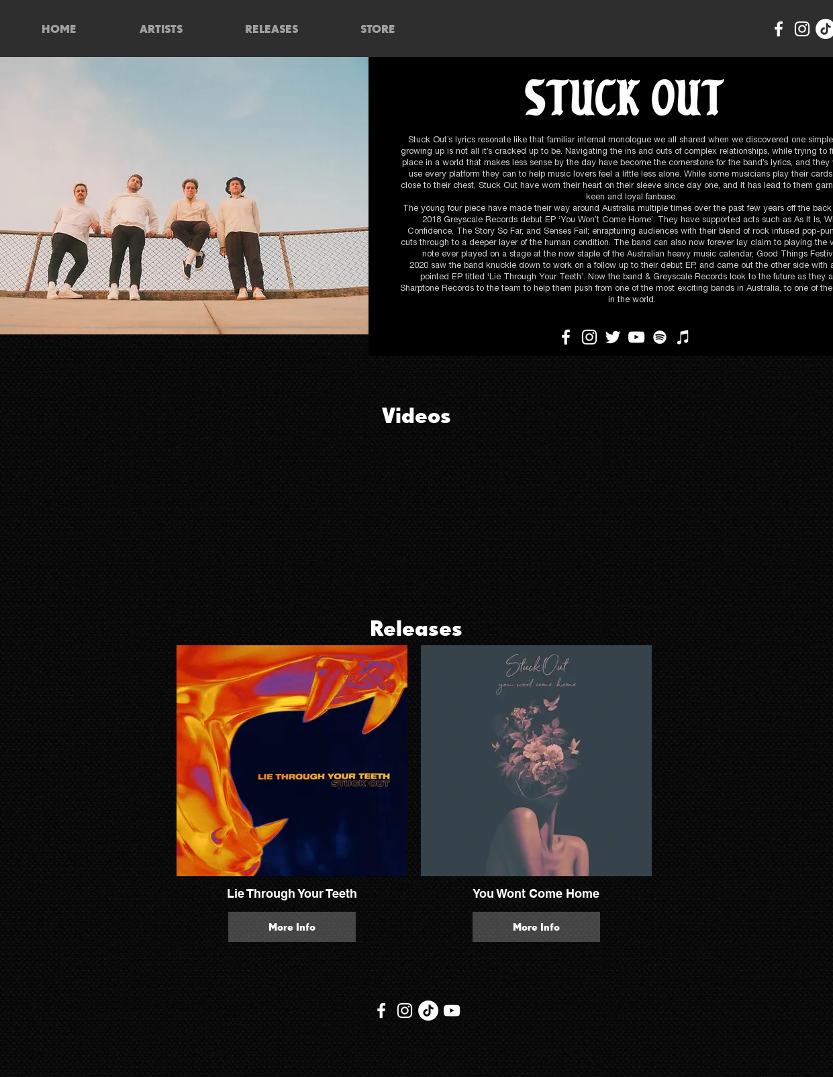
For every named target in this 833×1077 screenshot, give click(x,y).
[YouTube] (636, 337)
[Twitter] (613, 337)
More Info (291, 927)
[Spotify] (660, 337)
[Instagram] (802, 29)
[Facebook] (779, 29)
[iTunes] (683, 337)
